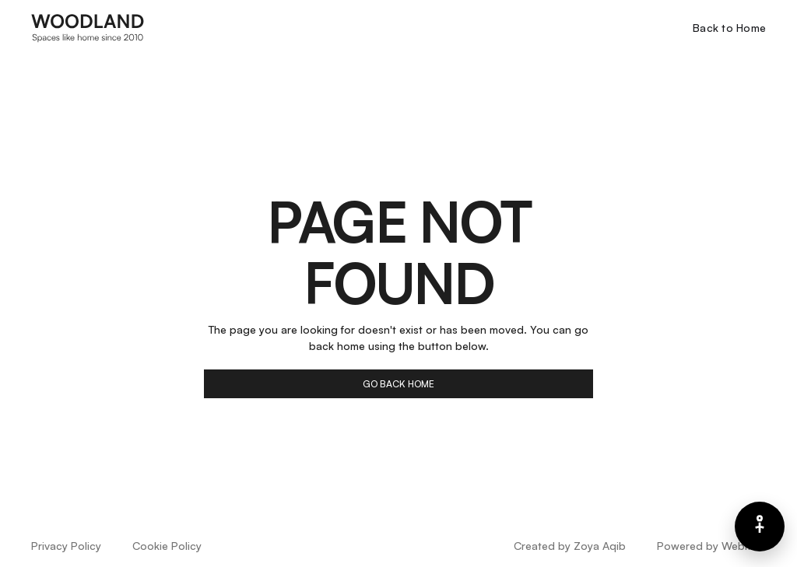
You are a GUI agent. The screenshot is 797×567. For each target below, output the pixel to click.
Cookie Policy (167, 545)
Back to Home (729, 27)
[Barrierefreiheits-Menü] (760, 526)
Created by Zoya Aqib (570, 545)
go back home (398, 384)
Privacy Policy (66, 545)
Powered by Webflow (711, 545)
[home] (88, 27)
